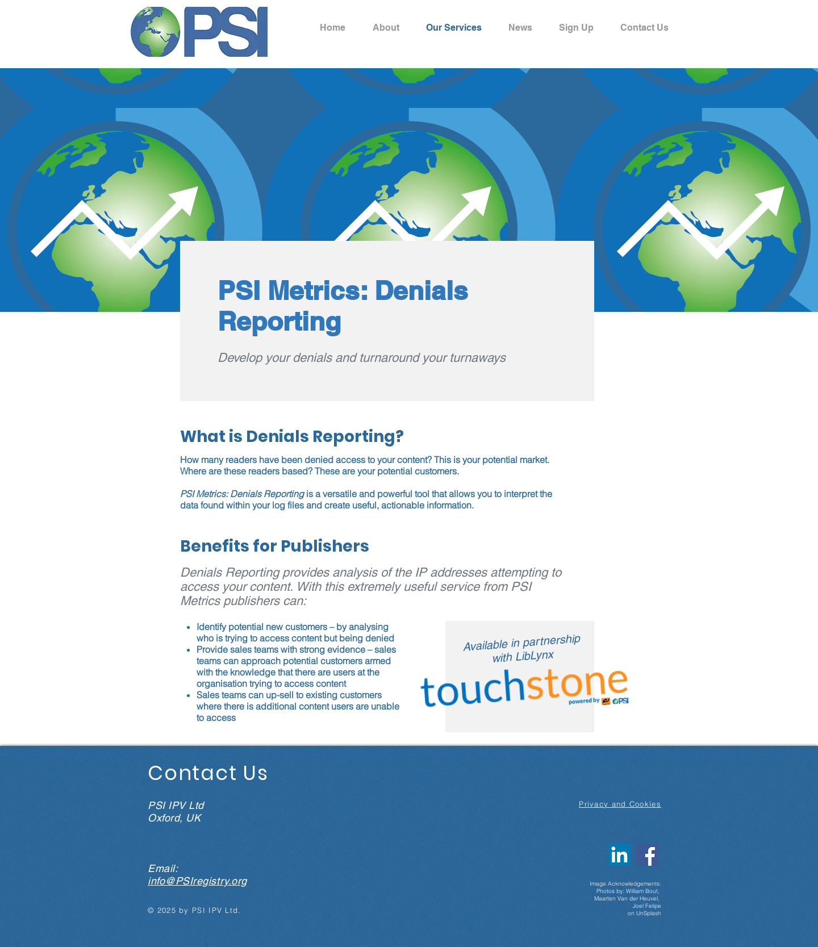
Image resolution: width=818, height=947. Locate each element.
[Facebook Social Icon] (647, 855)
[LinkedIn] (619, 855)
